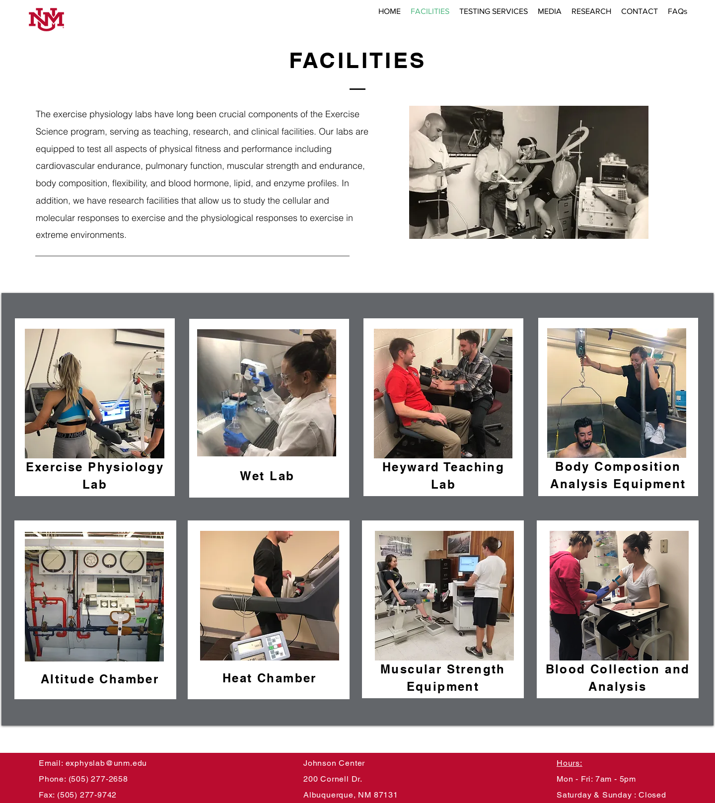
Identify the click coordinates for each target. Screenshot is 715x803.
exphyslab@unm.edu (106, 763)
